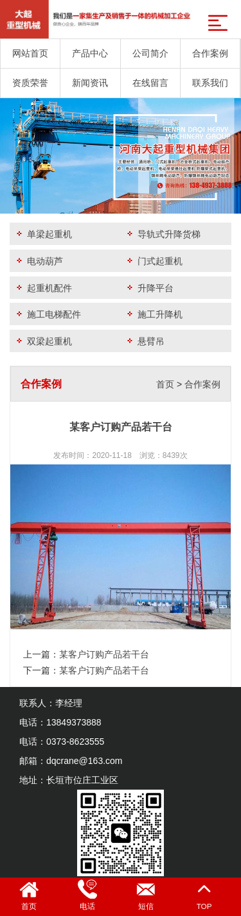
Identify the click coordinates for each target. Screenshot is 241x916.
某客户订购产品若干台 (104, 654)
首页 (165, 384)
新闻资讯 (90, 83)
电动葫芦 (38, 260)
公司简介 (150, 53)
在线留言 (150, 83)
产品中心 (90, 53)
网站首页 (30, 53)
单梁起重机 (43, 233)
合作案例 (210, 53)
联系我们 (210, 83)
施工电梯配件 (47, 314)
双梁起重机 (43, 340)
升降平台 (149, 287)
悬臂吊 (145, 340)
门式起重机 (154, 260)
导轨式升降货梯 (163, 233)
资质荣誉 (30, 83)
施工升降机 (154, 314)
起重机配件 (43, 287)
